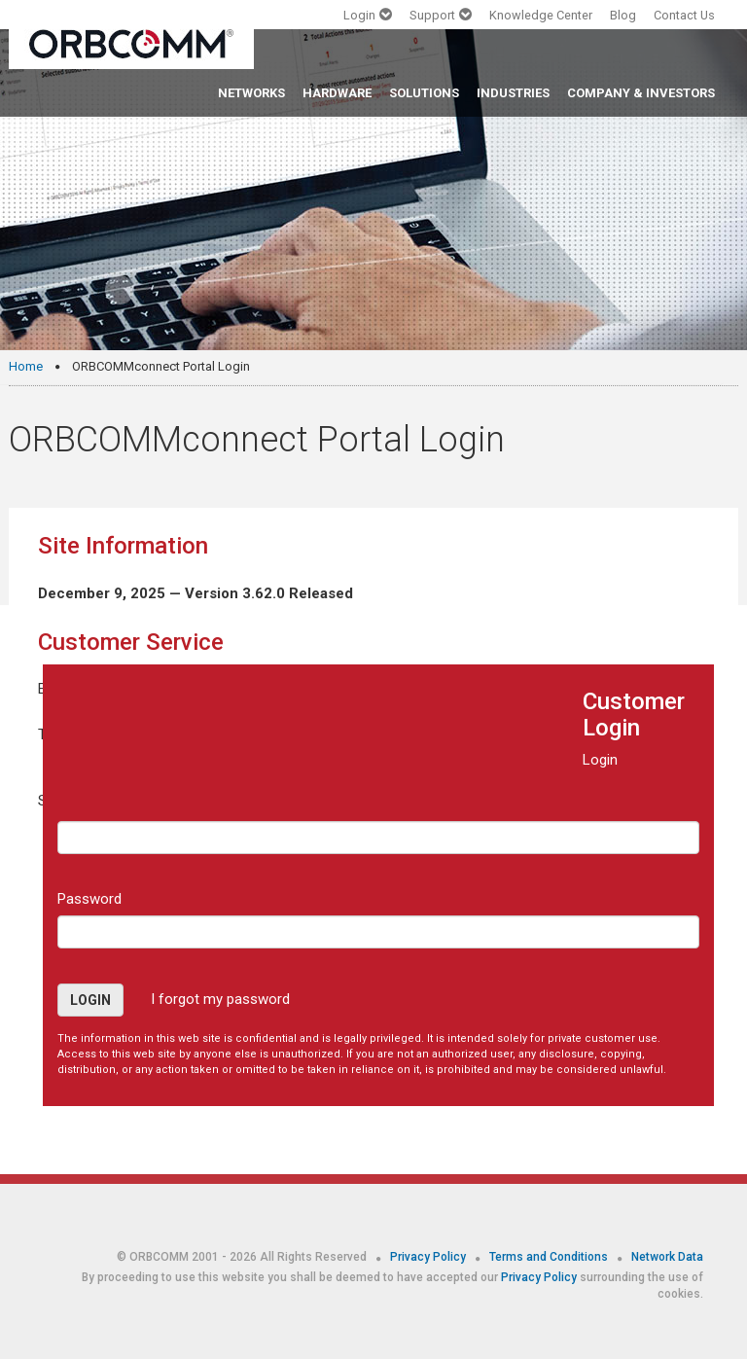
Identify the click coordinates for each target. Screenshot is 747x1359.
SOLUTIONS (424, 93)
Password (89, 899)
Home (26, 366)
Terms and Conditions (550, 1257)
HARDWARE (337, 93)
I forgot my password (220, 999)
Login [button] (90, 1000)
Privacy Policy (429, 1257)
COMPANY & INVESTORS (641, 93)
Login (600, 760)
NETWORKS (251, 93)
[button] (368, 20)
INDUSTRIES (513, 93)
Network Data (667, 1257)
